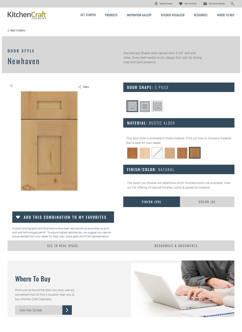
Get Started (88, 14)
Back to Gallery (17, 30)
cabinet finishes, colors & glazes (172, 187)
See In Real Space (62, 245)
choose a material (219, 138)
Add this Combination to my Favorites (65, 217)
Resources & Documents (176, 245)
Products (111, 15)
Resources (201, 15)
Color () (207, 202)
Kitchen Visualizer (173, 15)
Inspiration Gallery (139, 15)
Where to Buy (225, 15)
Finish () (151, 202)
